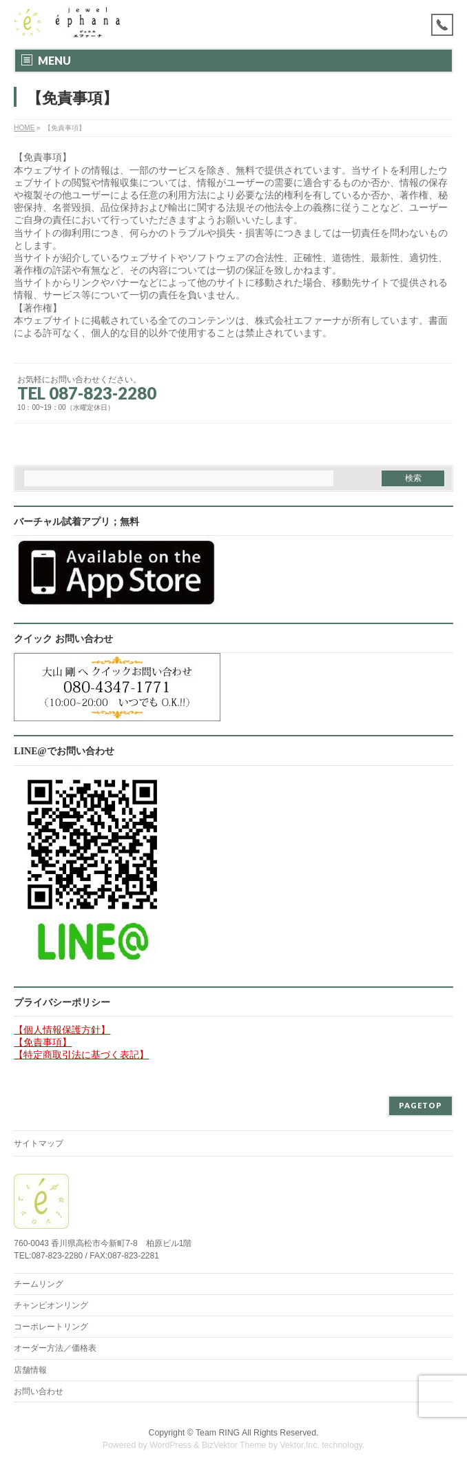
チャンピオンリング (51, 1305)
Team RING (218, 1433)
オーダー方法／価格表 (55, 1348)
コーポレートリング (51, 1326)
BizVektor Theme (234, 1445)
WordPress (170, 1445)
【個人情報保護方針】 (62, 1029)
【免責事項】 (43, 1042)
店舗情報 (30, 1370)
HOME (24, 128)
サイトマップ (38, 1143)
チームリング (38, 1284)
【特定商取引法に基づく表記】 (81, 1054)
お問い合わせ (38, 1391)
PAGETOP (420, 1105)
